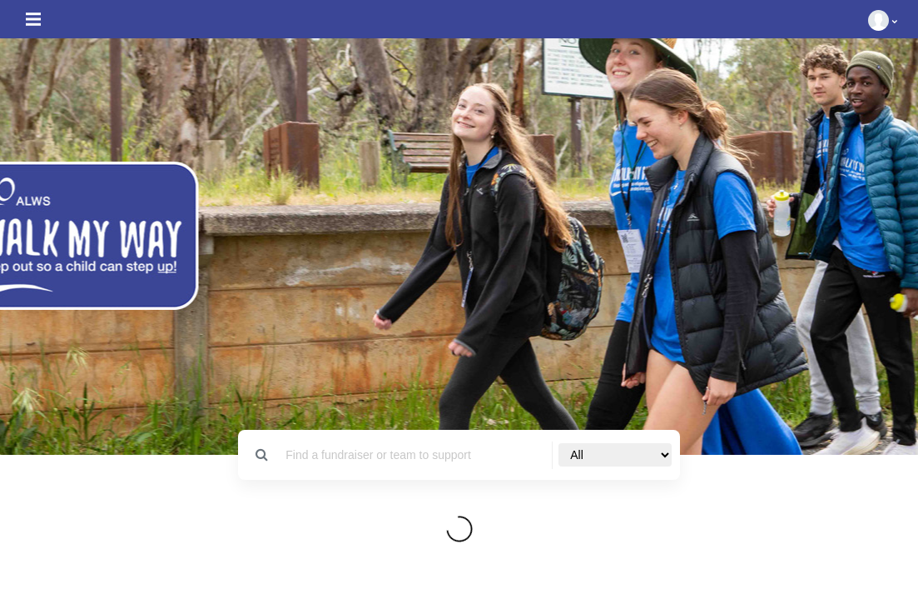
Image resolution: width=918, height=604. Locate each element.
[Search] (414, 455)
